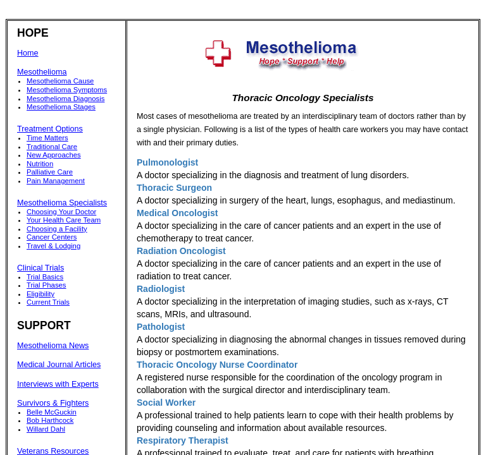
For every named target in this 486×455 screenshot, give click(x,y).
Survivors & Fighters (53, 403)
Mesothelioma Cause (60, 81)
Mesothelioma (41, 72)
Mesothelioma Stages (61, 107)
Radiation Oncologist (181, 251)
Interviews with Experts (58, 384)
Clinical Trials (40, 268)
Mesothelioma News (53, 345)
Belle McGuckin (52, 412)
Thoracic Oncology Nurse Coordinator (217, 365)
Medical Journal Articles (59, 364)
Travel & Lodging (53, 246)
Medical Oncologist (177, 213)
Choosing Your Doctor (61, 211)
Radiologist (161, 289)
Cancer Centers (52, 237)
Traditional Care (52, 146)
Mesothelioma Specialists (62, 202)
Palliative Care (50, 172)
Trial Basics (45, 277)
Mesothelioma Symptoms (67, 90)
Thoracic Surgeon (174, 188)
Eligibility (40, 294)
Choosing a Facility (57, 229)
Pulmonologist (167, 162)
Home (28, 53)
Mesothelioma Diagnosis (65, 98)
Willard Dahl (46, 429)
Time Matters (47, 138)
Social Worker (166, 402)
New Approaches (54, 155)
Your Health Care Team (64, 220)
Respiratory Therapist (182, 440)
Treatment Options (50, 128)
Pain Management (56, 181)
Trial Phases (46, 285)
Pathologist (161, 327)
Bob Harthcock (50, 420)
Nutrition (40, 163)
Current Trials (48, 302)
